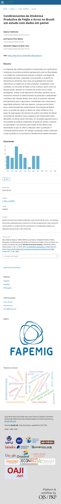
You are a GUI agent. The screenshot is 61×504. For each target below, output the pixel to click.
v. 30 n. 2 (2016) (23, 9)
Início (5, 9)
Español (6, 284)
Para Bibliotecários (9, 309)
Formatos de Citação (11, 256)
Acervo (12, 9)
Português (7, 288)
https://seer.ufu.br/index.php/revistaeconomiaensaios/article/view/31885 (28, 249)
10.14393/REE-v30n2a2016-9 (36, 247)
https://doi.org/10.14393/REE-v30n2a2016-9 (25, 55)
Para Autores (7, 305)
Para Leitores (8, 302)
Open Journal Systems (12, 267)
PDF (7, 179)
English (6, 281)
